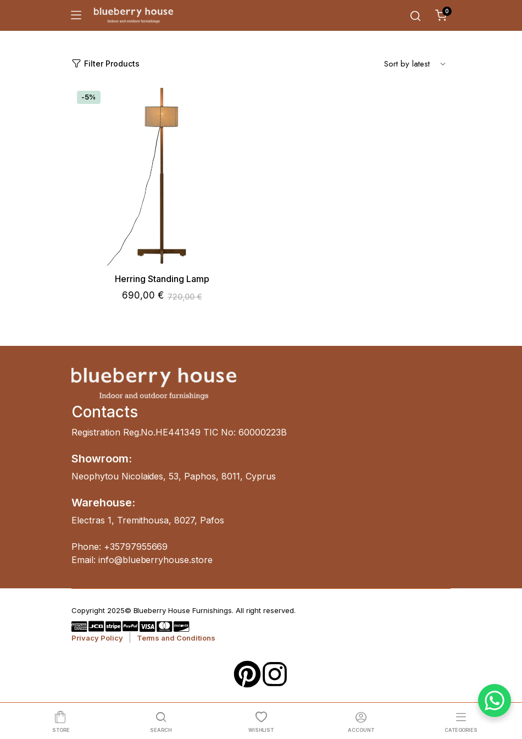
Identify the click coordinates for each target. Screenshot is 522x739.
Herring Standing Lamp (162, 279)
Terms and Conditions (176, 637)
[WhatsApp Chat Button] (494, 700)
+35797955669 (136, 546)
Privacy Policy (97, 637)
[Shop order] (415, 63)
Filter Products (105, 63)
